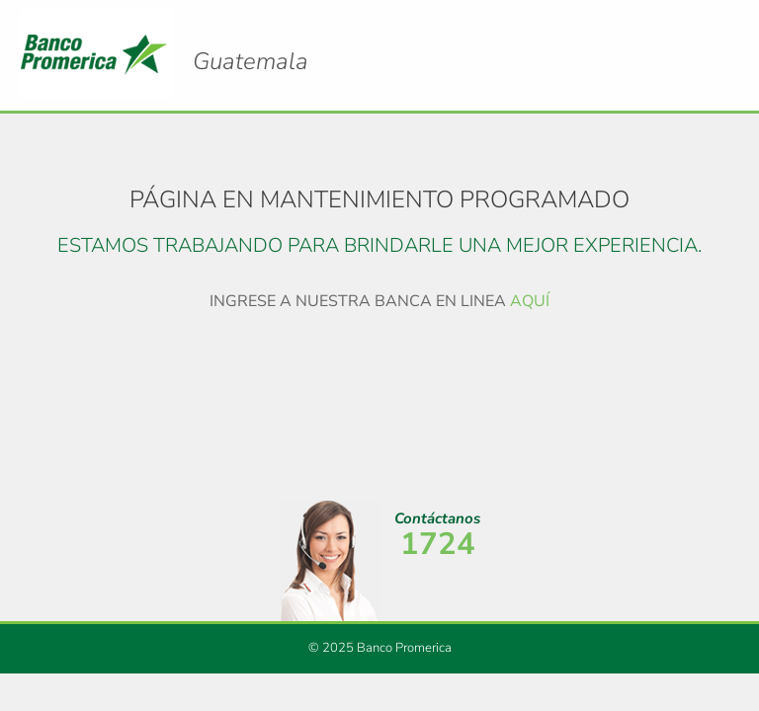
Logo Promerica (250, 44)
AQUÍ (529, 301)
